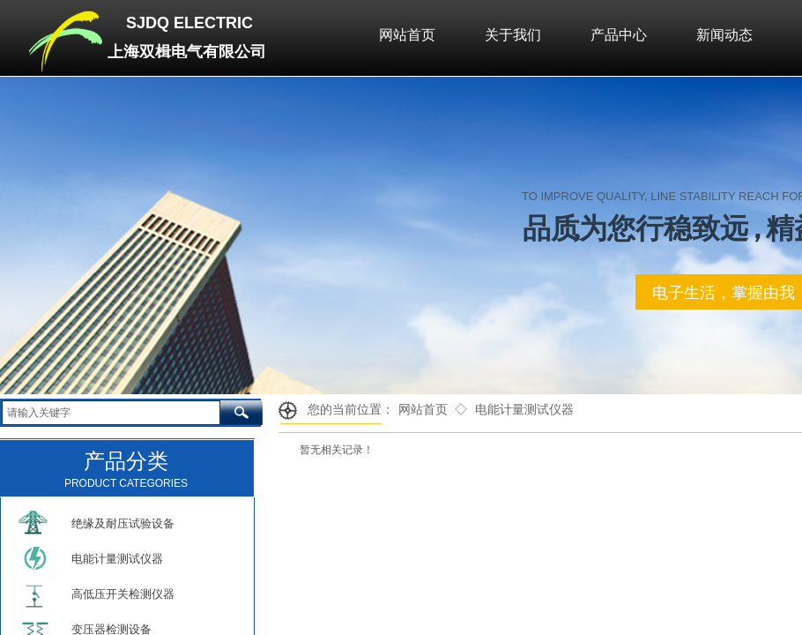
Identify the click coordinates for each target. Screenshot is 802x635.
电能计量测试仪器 (524, 409)
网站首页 (423, 409)
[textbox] (111, 412)
